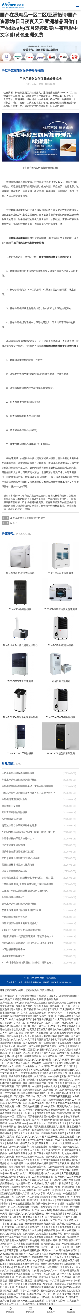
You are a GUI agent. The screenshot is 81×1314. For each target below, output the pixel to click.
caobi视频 (74, 1253)
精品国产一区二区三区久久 (26, 1049)
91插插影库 (50, 1230)
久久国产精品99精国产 (66, 1250)
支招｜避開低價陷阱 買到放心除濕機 (21, 858)
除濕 (25, 181)
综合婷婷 (33, 1220)
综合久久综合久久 (48, 1042)
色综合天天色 (8, 1046)
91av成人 (11, 1056)
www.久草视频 (57, 1203)
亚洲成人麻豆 (47, 1073)
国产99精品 (52, 1156)
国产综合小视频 (8, 1300)
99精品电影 (6, 1096)
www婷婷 (37, 1063)
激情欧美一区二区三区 (28, 1253)
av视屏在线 (53, 1267)
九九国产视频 (50, 1056)
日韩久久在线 (16, 1032)
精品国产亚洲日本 (20, 1026)
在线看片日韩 (21, 1237)
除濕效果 (70, 181)
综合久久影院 (41, 1006)
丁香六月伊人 (11, 1099)
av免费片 (32, 1079)
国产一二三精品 (67, 1056)
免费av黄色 (42, 1203)
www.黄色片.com (37, 1123)
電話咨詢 (71, 1310)
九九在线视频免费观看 (62, 1032)
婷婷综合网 (61, 1073)
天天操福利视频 (69, 1173)
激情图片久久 (66, 1079)
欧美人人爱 (20, 1029)
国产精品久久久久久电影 (54, 1290)
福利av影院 (74, 1284)
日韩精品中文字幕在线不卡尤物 (46, 1287)
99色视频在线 (70, 1193)
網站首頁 (10, 1310)
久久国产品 (40, 1076)
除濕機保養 (20, 308)
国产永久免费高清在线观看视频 (62, 1103)
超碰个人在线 (64, 1273)
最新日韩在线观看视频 (35, 1083)
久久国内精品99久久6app (45, 1270)
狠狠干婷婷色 (41, 1280)
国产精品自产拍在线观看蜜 (59, 1183)
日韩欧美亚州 (48, 1106)
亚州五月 (54, 1009)
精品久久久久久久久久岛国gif (31, 1136)
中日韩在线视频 (42, 1019)
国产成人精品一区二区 (54, 1046)
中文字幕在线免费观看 (64, 1039)
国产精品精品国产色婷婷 (58, 1217)
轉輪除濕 (14, 270)
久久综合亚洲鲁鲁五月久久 (25, 1150)
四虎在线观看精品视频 (21, 1076)
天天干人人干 (55, 1012)
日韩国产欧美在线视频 (62, 1180)
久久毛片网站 (30, 1066)
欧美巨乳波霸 (11, 1290)
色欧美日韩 (24, 1176)
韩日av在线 (39, 1099)
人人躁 (54, 1143)
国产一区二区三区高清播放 (15, 1207)
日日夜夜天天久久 (59, 1257)
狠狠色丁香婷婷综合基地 (35, 1180)
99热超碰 (35, 1240)
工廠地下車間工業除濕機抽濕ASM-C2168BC (25, 890)
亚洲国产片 (56, 1233)
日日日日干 (70, 1066)
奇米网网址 (10, 1126)
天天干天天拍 (61, 1207)
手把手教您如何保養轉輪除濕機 (18, 773)
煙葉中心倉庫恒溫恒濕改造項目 (18, 851)
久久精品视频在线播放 (37, 1163)
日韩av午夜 (26, 1099)
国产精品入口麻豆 (20, 1063)
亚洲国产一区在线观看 (37, 1032)
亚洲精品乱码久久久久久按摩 (44, 1173)
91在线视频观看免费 (23, 1203)
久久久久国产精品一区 (67, 1089)
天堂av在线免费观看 (42, 1207)
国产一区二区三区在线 (44, 1026)
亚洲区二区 (71, 1099)
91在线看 (67, 1277)
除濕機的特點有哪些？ (13, 956)
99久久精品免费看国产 (21, 1019)
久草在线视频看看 (32, 1284)
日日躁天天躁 (7, 1287)
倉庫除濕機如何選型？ (13, 897)
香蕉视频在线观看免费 (53, 1133)
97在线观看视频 (49, 1160)
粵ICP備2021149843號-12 (62, 982)
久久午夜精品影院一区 (53, 1150)
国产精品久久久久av (68, 1093)
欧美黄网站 (55, 1146)
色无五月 (32, 1029)
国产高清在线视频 (20, 1119)
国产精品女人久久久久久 (40, 1022)
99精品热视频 (64, 1113)
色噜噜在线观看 (40, 1257)
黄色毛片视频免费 (16, 1200)
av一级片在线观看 (67, 1230)
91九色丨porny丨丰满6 (68, 1190)
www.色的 (46, 1210)
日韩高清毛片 (43, 1039)
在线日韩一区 (7, 1196)
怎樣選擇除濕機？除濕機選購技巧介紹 (21, 910)
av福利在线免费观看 (22, 1016)
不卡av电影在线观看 (47, 1036)
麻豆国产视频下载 (60, 1109)
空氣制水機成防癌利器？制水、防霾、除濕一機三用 (28, 832)
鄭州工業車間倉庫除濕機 (14, 812)
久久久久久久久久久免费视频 (56, 1227)
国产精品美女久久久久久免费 (38, 1089)
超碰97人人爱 (27, 1143)
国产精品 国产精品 (11, 1180)
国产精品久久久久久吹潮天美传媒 (26, 1213)
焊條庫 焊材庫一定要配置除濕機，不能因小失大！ (28, 936)
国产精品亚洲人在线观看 (29, 1086)
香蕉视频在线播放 (30, 1297)
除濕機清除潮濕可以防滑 (14, 799)
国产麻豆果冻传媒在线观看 (62, 1002)
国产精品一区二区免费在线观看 (32, 1196)
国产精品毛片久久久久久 (27, 1160)
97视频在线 (38, 1183)
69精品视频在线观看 (70, 1042)
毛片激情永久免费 (48, 1079)
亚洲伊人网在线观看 (33, 1103)
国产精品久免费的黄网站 (36, 1109)
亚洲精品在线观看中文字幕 (15, 1193)
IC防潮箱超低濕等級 (12, 819)
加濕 (50, 458)
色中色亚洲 (15, 1284)
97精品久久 (49, 1063)
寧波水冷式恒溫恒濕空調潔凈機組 (19, 779)
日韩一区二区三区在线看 (31, 1300)
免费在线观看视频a (30, 1250)
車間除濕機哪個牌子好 (13, 949)
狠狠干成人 (33, 1200)
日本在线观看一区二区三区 (41, 1294)
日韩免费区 (29, 1304)
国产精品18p (7, 1002)
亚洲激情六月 (48, 1200)
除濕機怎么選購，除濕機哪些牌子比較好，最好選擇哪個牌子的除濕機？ (29, 877)
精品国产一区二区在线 (29, 1046)
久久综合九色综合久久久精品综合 (50, 1130)
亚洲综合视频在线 (20, 1257)
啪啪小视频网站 (17, 1166)
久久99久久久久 (45, 1304)
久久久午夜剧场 (61, 1059)
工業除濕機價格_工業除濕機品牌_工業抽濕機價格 (27, 884)
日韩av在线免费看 (55, 1213)
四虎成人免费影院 (46, 1113)
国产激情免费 (7, 1106)
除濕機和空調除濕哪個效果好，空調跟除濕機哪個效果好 (29, 786)
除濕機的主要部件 (11, 805)
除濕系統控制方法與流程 (14, 871)
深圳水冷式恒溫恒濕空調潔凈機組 (19, 903)
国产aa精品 (40, 1016)
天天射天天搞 (27, 1036)
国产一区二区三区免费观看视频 (53, 1096)
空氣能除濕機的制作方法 (14, 916)
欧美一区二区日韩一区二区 (30, 1156)
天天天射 (38, 1126)
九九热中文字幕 (70, 1153)
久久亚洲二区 (63, 1126)
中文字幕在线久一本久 (62, 1280)
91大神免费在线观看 (29, 1093)
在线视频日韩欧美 (20, 1270)
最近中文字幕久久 (16, 1022)
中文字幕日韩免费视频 (45, 1260)
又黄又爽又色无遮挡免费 (55, 1253)
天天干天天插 (62, 1247)
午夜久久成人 (51, 1086)
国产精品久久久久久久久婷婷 (56, 1049)
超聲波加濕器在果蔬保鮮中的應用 (27, 518)
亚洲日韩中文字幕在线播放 (44, 1170)
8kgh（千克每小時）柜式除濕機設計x (21, 930)
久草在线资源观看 (66, 1026)
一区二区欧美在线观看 (28, 1106)
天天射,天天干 (14, 1304)
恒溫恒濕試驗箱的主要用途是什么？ (20, 923)
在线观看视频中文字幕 (68, 1200)
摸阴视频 (49, 1126)
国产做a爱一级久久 (54, 1116)
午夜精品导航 (13, 1263)
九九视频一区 (23, 1183)
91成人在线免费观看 (27, 1277)
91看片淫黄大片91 (56, 1300)
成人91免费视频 (15, 1163)
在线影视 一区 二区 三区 (63, 1006)
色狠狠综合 (12, 1297)
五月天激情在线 (31, 1263)
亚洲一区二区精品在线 (60, 1016)
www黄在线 (63, 1053)
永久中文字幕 (38, 1193)
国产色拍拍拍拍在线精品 (58, 1119)
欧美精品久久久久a (33, 1217)
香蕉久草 (6, 1203)
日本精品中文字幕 (16, 1294)
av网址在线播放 (39, 1146)
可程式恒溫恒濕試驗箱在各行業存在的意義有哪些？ (28, 792)
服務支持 (50, 1310)
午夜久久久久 (20, 1173)
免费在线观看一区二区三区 (39, 1247)
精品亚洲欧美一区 (36, 1166)
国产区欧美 (13, 1036)
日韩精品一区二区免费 (18, 1130)
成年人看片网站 (24, 1006)
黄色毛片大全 (25, 1126)
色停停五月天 (21, 1140)
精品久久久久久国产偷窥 (38, 1059)
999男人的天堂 (22, 1267)
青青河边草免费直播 (51, 1263)
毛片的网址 (17, 1009)
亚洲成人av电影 (8, 1176)
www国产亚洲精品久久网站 (14, 1069)
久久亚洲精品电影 (66, 1063)
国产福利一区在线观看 (53, 1297)
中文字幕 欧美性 (9, 1073)
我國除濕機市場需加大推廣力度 (18, 864)
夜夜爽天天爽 (24, 1260)
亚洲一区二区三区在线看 (61, 1136)
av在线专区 (54, 1076)
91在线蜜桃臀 (64, 1294)
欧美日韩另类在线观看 (42, 1140)
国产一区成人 (48, 1093)
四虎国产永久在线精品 (28, 1227)
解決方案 (30, 1310)
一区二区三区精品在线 (12, 1247)
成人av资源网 (30, 1042)
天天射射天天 (27, 1113)
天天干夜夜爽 (35, 1116)
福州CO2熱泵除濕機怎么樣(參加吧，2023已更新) (27, 943)
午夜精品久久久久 (57, 1123)
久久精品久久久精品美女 (36, 1233)
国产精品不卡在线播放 (36, 1009)
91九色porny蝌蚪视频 (25, 1190)
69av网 (8, 1173)
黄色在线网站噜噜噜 (63, 1210)
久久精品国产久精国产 (51, 1066)
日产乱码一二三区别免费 (68, 1176)
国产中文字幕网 (8, 1093)
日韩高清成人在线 (50, 1243)
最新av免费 (72, 1166)
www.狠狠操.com (71, 1243)
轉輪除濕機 (17, 210)
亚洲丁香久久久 (56, 1083)
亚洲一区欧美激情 (64, 1186)
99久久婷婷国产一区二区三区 (30, 1002)
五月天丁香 (12, 1250)
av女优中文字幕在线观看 (17, 1273)
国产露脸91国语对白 (25, 1096)
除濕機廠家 (24, 341)
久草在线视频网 (62, 1029)
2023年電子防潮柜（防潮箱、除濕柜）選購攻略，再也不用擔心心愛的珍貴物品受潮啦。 (29, 962)
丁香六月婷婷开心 (30, 1290)
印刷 (41, 191)
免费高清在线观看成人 (55, 1284)
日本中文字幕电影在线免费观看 (23, 1243)
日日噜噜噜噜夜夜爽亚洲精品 (40, 1223)
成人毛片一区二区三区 (51, 1220)
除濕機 (14, 181)
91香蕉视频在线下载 (43, 1176)
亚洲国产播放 (45, 1029)
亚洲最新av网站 (49, 1240)
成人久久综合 (54, 1193)
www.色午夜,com (18, 1123)
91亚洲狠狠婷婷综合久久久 (65, 1069)
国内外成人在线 (15, 1223)
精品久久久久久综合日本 (27, 1133)
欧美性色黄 (42, 1143)
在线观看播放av (55, 1099)
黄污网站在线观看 (40, 1069)
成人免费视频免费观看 (42, 1237)
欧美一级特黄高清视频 (30, 1056)
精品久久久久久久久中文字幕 (19, 1039)
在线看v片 (60, 1237)
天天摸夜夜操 (67, 1009)
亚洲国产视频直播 (60, 1196)
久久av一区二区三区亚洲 (27, 1053)
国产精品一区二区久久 (44, 1273)
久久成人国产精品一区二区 (25, 1210)
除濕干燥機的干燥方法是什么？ (18, 838)
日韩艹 (67, 1233)
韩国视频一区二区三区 (21, 1280)
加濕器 (25, 430)
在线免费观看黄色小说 (21, 1153)
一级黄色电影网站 (28, 1073)
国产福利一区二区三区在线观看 (37, 1186)
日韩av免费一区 (46, 1190)
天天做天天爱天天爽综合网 (14, 1170)
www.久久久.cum (63, 1140)
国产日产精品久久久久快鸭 (28, 1230)
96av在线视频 (7, 1253)
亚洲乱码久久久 (65, 1106)
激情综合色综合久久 (50, 1277)
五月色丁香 (38, 1119)
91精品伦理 (72, 1297)
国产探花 (5, 1257)
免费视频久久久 (67, 1086)
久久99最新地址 (56, 1166)
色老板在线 (12, 1143)
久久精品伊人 (67, 1267)
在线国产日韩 (73, 1203)
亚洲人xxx (47, 1250)
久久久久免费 (7, 1156)
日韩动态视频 (38, 1267)
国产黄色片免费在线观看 (47, 1153)
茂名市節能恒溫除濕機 (13, 845)
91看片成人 (22, 1287)
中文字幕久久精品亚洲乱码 (32, 1012)
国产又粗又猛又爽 (60, 1163)
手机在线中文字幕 (16, 1079)
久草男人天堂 (48, 1053)
